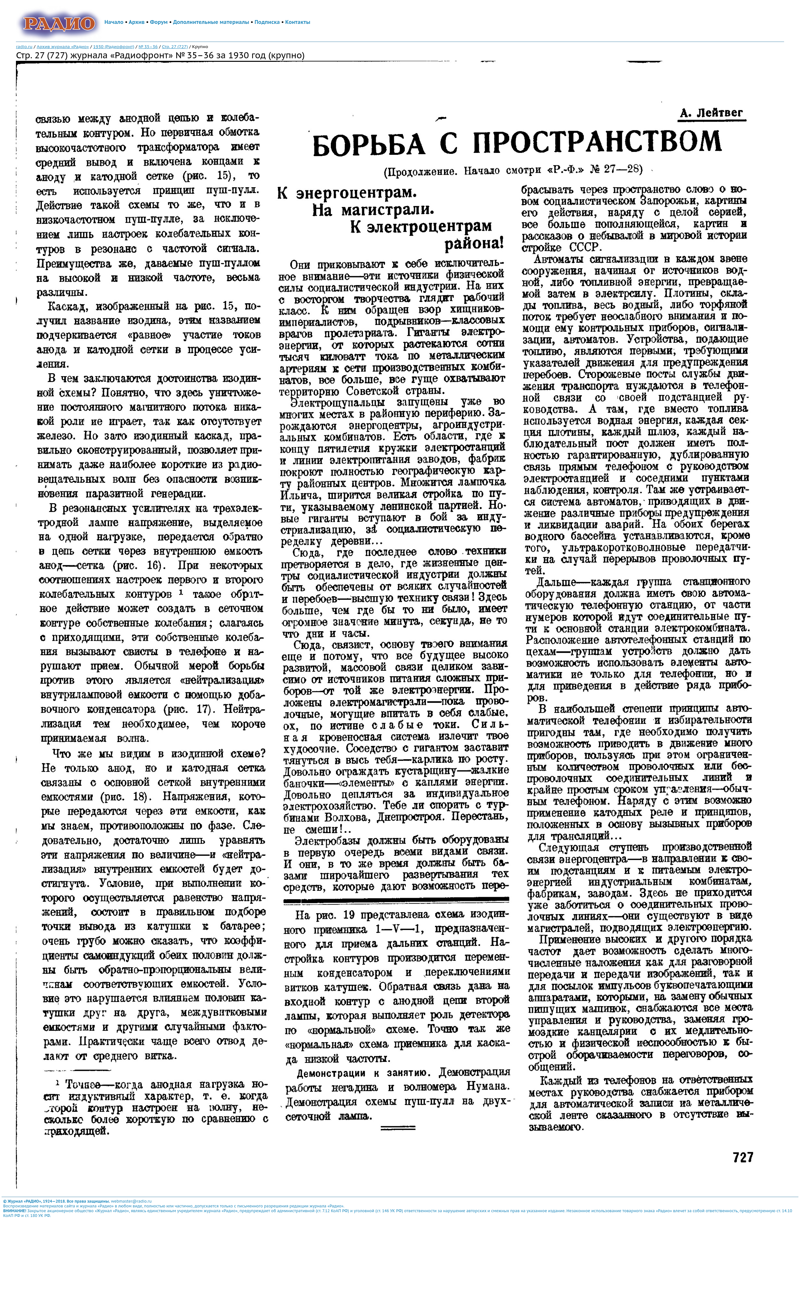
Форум (159, 21)
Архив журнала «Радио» (63, 46)
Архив (137, 21)
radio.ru (24, 46)
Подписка (267, 21)
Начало (114, 21)
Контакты (297, 21)
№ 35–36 (148, 46)
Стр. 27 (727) (175, 46)
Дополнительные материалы (211, 21)
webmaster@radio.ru (131, 1201)
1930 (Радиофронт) (113, 46)
